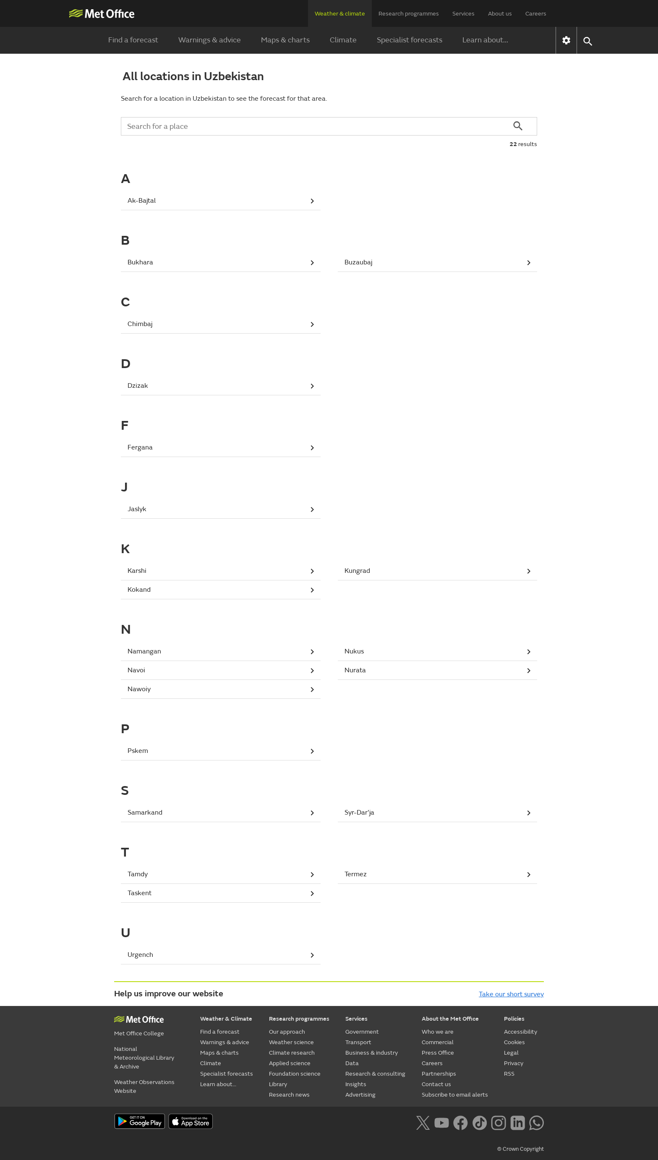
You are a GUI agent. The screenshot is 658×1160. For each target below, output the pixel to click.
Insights (355, 1084)
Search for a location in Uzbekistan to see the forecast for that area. (224, 98)
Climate (343, 40)
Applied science (290, 1063)
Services (463, 13)
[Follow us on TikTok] (479, 1122)
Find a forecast (133, 40)
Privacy (513, 1063)
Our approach (287, 1031)
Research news (289, 1094)
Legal (511, 1052)
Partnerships (439, 1073)
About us (500, 13)
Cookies (514, 1042)
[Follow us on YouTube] (441, 1122)
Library (278, 1084)
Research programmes (409, 13)
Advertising (360, 1094)
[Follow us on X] (422, 1122)
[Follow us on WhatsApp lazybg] (536, 1122)
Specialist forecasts (409, 40)
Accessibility (520, 1031)
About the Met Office (450, 1018)
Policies (514, 1018)
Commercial (438, 1042)
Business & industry (371, 1052)
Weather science (291, 1042)
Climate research (292, 1052)
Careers (535, 13)
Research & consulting (375, 1073)
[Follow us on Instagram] (498, 1122)
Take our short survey (511, 994)
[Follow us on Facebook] (460, 1122)
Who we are (438, 1031)
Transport (358, 1042)
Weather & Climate (226, 1018)
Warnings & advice (209, 40)
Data (352, 1063)
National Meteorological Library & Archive (144, 1057)
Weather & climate (340, 13)
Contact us (436, 1084)
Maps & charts (285, 40)
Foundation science (295, 1073)
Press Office (438, 1052)
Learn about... (485, 40)
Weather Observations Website (144, 1087)
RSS (509, 1073)
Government (362, 1031)
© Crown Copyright (520, 1149)
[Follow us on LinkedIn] (517, 1122)
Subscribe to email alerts (455, 1094)
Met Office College (139, 1033)
